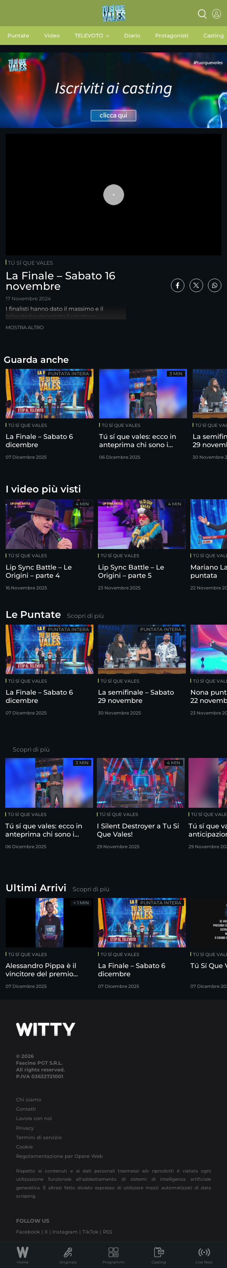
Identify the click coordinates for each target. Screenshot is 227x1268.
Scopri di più (85, 615)
